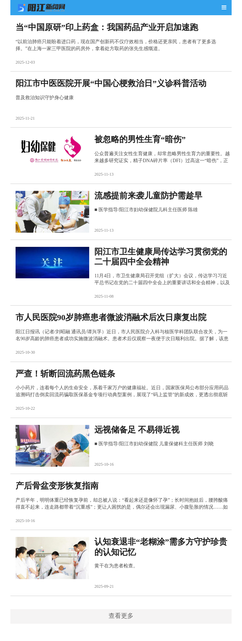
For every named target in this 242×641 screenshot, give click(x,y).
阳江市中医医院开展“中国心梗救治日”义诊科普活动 (111, 83)
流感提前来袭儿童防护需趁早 (148, 195)
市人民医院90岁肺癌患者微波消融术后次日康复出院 (111, 317)
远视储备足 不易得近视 (136, 429)
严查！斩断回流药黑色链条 (65, 373)
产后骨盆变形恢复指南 (57, 485)
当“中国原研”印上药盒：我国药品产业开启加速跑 (107, 27)
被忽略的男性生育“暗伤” (140, 139)
